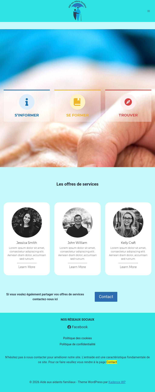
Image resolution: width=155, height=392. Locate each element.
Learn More (26, 267)
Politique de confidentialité (77, 344)
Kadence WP (117, 382)
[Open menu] (148, 11)
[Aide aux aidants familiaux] (77, 11)
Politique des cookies (77, 338)
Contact (111, 362)
